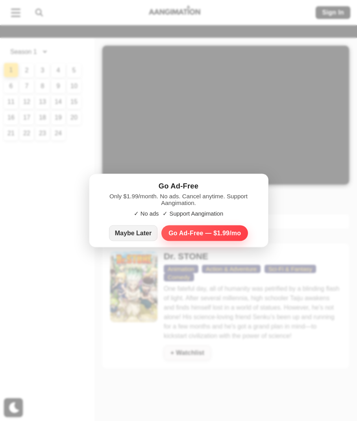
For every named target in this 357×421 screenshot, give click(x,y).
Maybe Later (133, 233)
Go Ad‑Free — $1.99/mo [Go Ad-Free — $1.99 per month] (204, 233)
